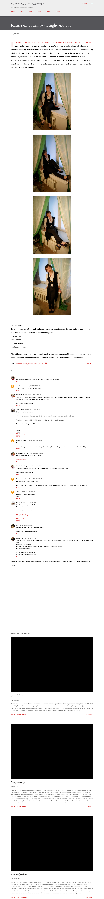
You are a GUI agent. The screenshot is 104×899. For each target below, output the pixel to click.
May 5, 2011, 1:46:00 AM (28, 377)
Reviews (48, 11)
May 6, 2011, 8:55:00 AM (28, 491)
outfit (36, 364)
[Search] (84, 3)
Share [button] (89, 364)
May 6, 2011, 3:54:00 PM (31, 538)
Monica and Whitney (22, 453)
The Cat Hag (20, 409)
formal (30, 364)
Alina (17, 377)
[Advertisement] (24, 618)
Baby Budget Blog (21, 394)
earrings (24, 364)
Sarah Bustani (18, 695)
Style (30, 11)
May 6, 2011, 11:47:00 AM (28, 502)
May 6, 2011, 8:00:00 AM (35, 478)
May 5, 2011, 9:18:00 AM (35, 394)
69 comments (21, 807)
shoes (41, 364)
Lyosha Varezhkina (21, 440)
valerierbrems (20, 386)
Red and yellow (19, 874)
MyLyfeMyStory (21, 519)
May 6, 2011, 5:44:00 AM (37, 453)
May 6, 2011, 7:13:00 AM (35, 466)
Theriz (18, 491)
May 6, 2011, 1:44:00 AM (35, 440)
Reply (18, 381)
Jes (17, 525)
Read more (89, 715)
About (21, 11)
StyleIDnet (19, 538)
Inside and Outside (27, 4)
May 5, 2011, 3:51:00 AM (33, 386)
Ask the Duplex (21, 459)
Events (58, 11)
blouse (18, 364)
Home (12, 11)
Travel (39, 11)
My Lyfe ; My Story (22, 515)
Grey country (18, 782)
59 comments (21, 715)
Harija (18, 502)
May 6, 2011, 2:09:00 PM (26, 525)
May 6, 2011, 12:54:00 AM (32, 409)
